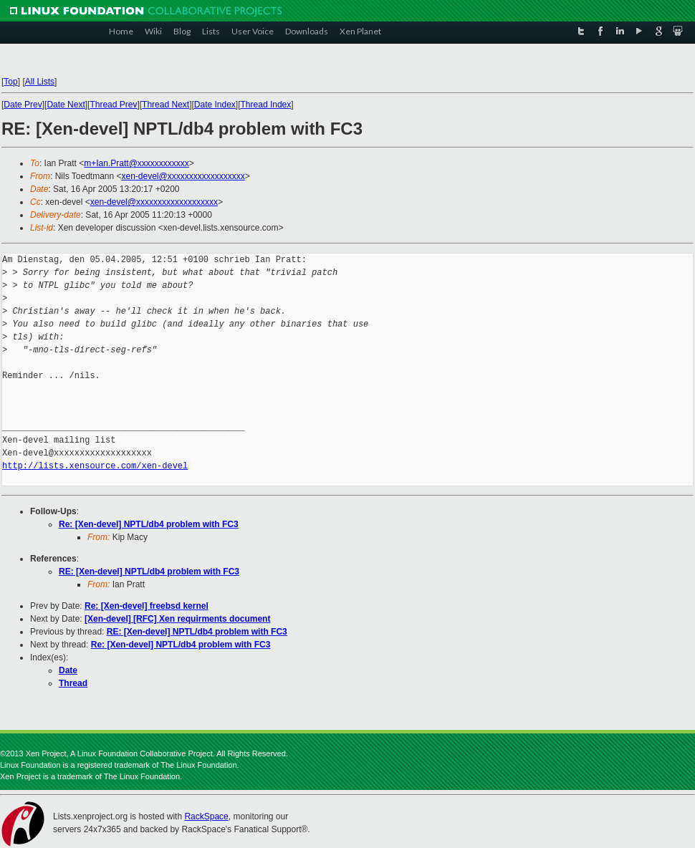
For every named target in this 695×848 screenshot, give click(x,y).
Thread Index (266, 105)
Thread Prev (113, 105)
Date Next (66, 105)
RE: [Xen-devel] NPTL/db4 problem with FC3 (149, 572)
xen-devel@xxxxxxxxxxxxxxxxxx (183, 176)
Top (10, 82)
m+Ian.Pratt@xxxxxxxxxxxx (136, 163)
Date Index (215, 105)
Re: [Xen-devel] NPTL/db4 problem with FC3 (149, 524)
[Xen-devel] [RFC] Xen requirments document (177, 619)
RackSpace (206, 816)
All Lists (39, 82)
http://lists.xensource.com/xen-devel (95, 466)
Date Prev (23, 105)
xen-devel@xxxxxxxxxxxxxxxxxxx (154, 202)
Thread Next (165, 105)
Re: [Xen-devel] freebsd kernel (146, 606)
